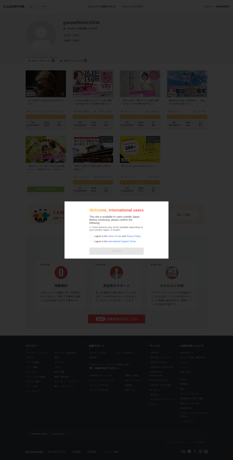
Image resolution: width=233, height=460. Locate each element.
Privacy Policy (133, 236)
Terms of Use (114, 236)
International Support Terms (122, 241)
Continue (116, 251)
